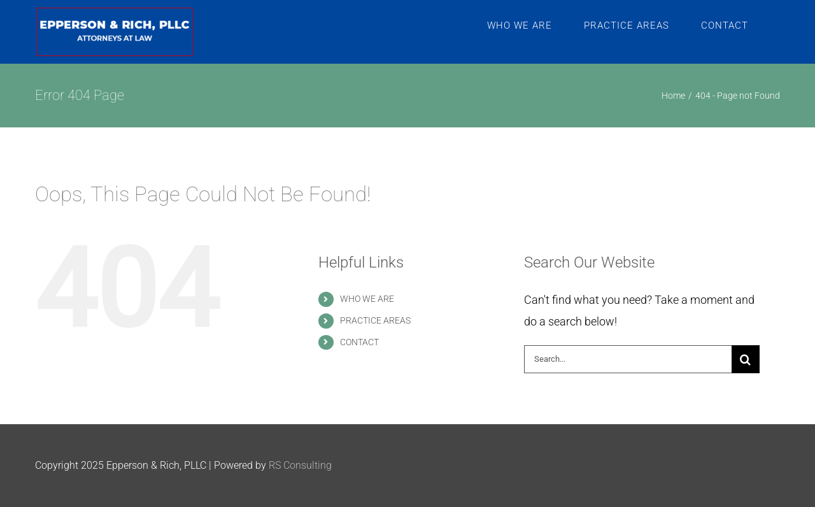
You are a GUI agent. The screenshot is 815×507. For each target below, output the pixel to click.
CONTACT (359, 342)
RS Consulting (300, 465)
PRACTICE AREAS (375, 320)
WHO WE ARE (367, 299)
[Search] (746, 359)
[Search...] (628, 359)
